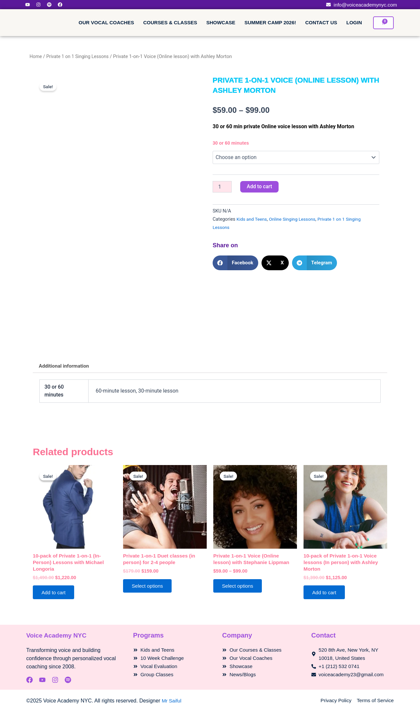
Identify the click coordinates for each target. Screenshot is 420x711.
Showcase (220, 22)
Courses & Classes (170, 22)
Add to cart (260, 187)
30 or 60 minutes (231, 143)
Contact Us (321, 22)
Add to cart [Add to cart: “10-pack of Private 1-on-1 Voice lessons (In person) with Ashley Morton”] (326, 595)
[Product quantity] (222, 187)
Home (36, 56)
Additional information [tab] (65, 366)
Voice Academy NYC (58, 635)
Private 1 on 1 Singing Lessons (80, 56)
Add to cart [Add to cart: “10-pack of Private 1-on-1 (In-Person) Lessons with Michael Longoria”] (55, 595)
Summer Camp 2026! (270, 22)
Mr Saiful (172, 700)
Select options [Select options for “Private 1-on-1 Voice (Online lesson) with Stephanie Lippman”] (239, 588)
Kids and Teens (252, 219)
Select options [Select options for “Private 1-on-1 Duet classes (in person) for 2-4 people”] (149, 588)
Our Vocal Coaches (106, 22)
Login (354, 22)
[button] (235, 263)
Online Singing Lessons (295, 219)
